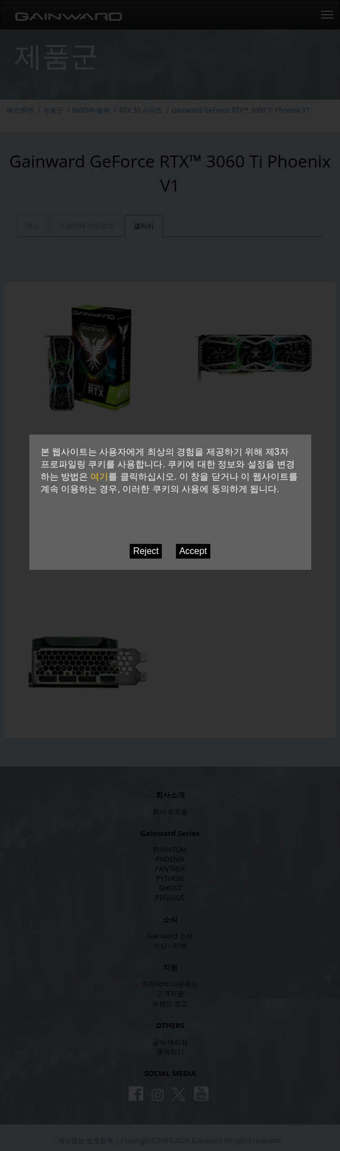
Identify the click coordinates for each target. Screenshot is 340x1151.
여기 (99, 476)
